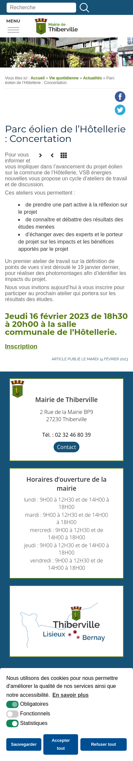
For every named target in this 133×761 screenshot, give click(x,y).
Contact (66, 447)
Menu (13, 20)
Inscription (21, 346)
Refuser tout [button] (103, 744)
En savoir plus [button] (70, 695)
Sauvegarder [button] (24, 744)
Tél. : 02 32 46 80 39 (66, 434)
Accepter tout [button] (61, 744)
